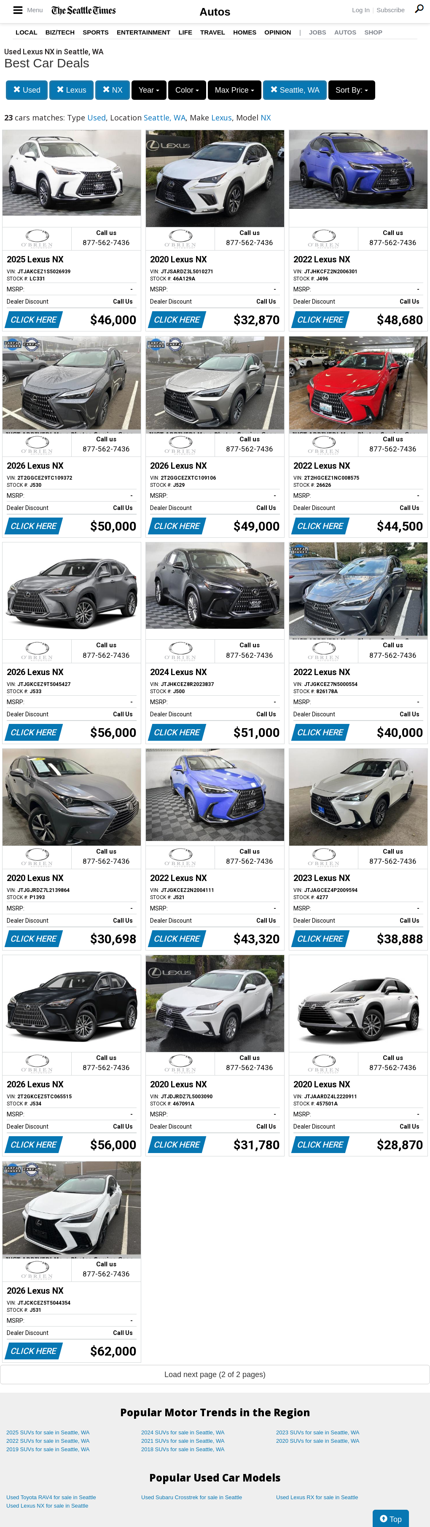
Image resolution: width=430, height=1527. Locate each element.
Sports (96, 32)
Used (26, 89)
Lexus (71, 89)
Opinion (277, 32)
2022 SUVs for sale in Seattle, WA (48, 1441)
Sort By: (352, 90)
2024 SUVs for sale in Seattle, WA (183, 1432)
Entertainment (143, 32)
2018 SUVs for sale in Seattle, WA (183, 1449)
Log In (361, 9)
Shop (373, 32)
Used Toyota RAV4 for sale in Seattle (51, 1497)
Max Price (234, 90)
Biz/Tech (60, 32)
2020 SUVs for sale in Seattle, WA (318, 1441)
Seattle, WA (295, 89)
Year (149, 90)
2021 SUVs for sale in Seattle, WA (183, 1441)
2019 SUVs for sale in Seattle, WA (48, 1449)
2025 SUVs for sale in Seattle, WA (48, 1432)
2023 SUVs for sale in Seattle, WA (318, 1432)
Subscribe (390, 9)
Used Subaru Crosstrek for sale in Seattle (191, 1497)
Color (187, 90)
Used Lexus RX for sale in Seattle (317, 1497)
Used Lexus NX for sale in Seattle (47, 1506)
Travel (212, 32)
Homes (244, 32)
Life (185, 32)
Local (27, 32)
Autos (215, 11)
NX (112, 89)
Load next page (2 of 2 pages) (215, 1374)
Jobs (317, 32)
